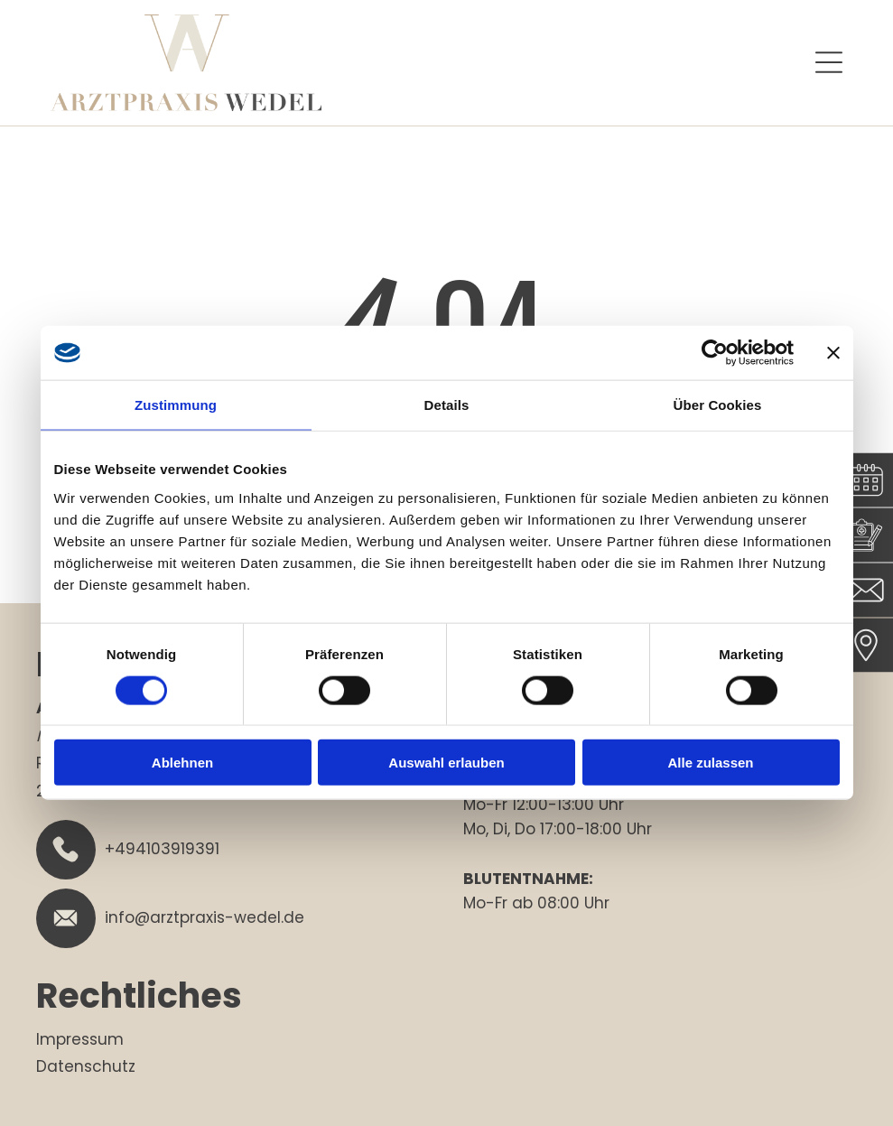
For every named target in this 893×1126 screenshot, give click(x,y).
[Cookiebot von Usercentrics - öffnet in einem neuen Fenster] (715, 353)
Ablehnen (182, 762)
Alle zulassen (710, 762)
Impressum (80, 1039)
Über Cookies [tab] (718, 405)
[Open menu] (828, 62)
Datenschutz (85, 1066)
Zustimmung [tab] (176, 405)
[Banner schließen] (833, 353)
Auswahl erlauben (446, 762)
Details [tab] (447, 405)
